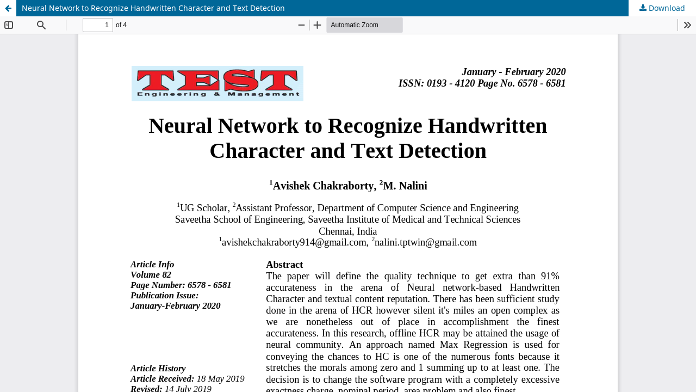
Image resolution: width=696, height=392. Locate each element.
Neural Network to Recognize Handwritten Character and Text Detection (153, 8)
